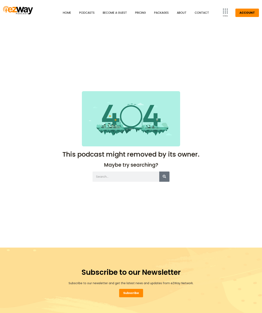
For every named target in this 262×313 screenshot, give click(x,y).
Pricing (140, 13)
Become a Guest (115, 13)
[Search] (164, 177)
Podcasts (87, 13)
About (181, 13)
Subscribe (131, 293)
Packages (161, 13)
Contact (202, 13)
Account (247, 13)
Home (67, 13)
